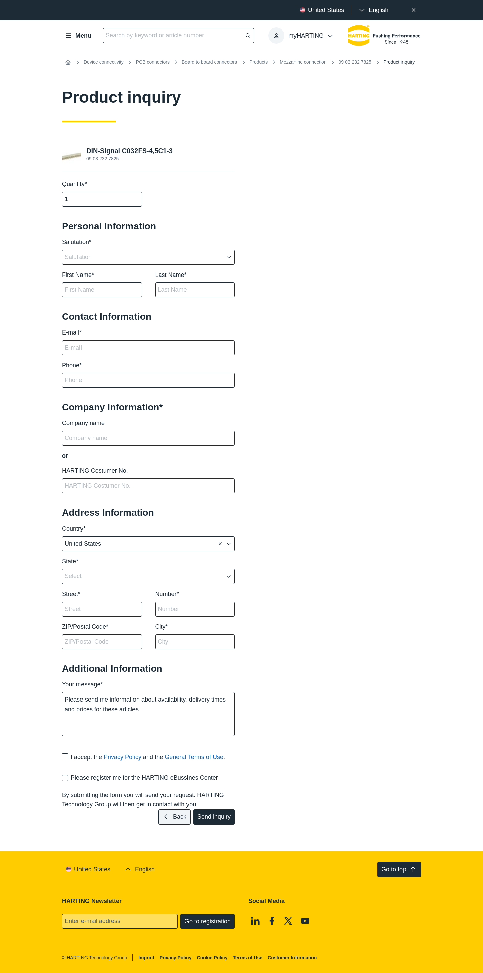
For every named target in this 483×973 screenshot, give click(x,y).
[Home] (68, 62)
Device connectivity (104, 62)
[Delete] (220, 544)
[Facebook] (272, 921)
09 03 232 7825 (355, 62)
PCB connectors (153, 62)
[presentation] (373, 10)
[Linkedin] (255, 921)
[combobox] (144, 257)
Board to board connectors (209, 62)
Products (258, 62)
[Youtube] (305, 921)
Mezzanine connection (303, 62)
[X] (288, 921)
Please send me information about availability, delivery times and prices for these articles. (148, 714)
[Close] (413, 10)
